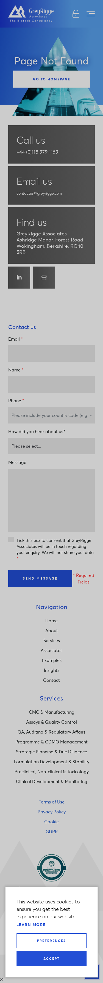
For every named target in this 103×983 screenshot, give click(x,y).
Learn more (31, 924)
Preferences (51, 941)
